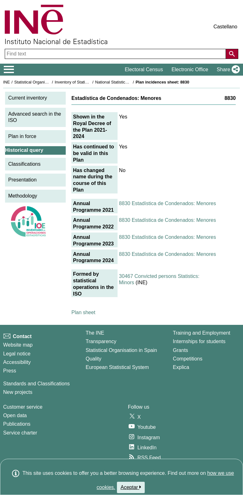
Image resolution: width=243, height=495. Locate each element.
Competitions (187, 358)
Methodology (22, 196)
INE (6, 82)
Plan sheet (83, 312)
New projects (17, 392)
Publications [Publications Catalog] (16, 424)
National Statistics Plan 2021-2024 (126, 82)
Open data (15, 415)
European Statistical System (117, 367)
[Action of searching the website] (232, 54)
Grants (180, 350)
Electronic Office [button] (190, 69)
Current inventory (27, 98)
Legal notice (16, 353)
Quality (93, 358)
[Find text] (116, 54)
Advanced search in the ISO (34, 117)
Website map (18, 345)
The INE (95, 333)
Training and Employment (201, 333)
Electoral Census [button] (144, 69)
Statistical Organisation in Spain (42, 82)
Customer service (22, 407)
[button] (227, 69)
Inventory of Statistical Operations (85, 82)
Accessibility (17, 362)
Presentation (22, 179)
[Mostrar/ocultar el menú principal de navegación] (9, 69)
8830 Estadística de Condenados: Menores (167, 203)
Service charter (20, 432)
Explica (181, 367)
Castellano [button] (225, 26)
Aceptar (131, 487)
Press (9, 370)
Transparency (101, 341)
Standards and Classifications (36, 383)
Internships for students (199, 341)
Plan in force (22, 136)
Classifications (24, 164)
